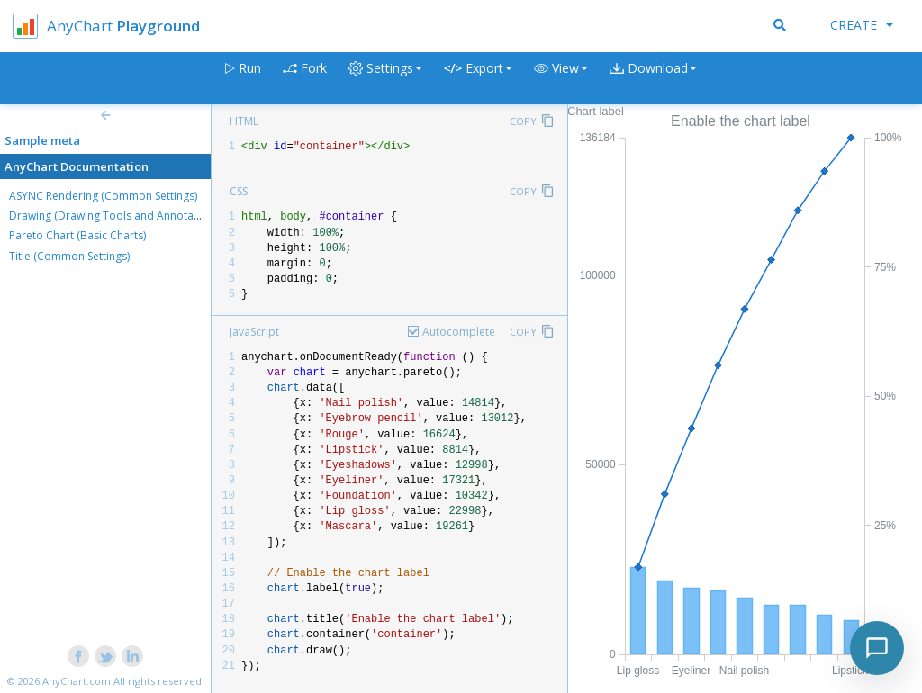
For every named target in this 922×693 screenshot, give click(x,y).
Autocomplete (458, 331)
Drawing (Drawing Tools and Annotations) (115, 215)
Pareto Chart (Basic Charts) (77, 235)
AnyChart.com (76, 681)
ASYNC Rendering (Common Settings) (103, 195)
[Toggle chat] (877, 648)
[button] (561, 78)
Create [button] (861, 24)
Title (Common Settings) (69, 256)
